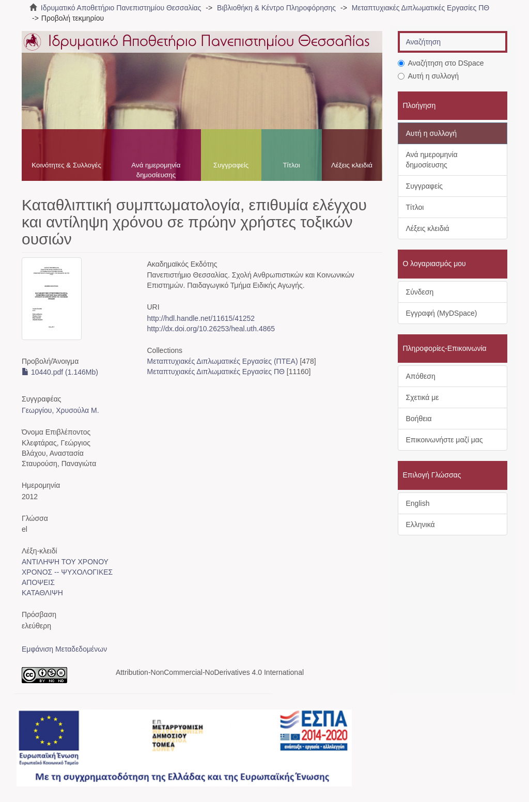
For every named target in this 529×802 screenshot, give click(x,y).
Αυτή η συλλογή (428, 76)
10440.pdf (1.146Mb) (60, 372)
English (418, 503)
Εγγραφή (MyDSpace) (441, 313)
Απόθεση (420, 376)
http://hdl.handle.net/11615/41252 (201, 318)
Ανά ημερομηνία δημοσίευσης (155, 170)
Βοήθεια (419, 418)
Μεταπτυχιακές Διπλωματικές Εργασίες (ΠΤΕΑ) (222, 361)
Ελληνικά (420, 524)
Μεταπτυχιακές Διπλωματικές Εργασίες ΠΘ (420, 8)
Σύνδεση (420, 292)
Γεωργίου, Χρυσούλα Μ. (60, 410)
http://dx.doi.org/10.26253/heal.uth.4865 (211, 329)
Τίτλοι (291, 165)
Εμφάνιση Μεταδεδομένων (64, 649)
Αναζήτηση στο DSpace (441, 63)
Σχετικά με (422, 397)
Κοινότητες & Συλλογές (66, 165)
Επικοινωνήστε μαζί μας (444, 440)
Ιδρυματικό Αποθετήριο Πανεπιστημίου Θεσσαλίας (121, 8)
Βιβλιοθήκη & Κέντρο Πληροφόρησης (276, 8)
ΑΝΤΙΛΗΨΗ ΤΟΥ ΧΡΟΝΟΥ (65, 562)
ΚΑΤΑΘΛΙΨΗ (42, 593)
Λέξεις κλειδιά (351, 165)
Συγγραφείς (230, 165)
